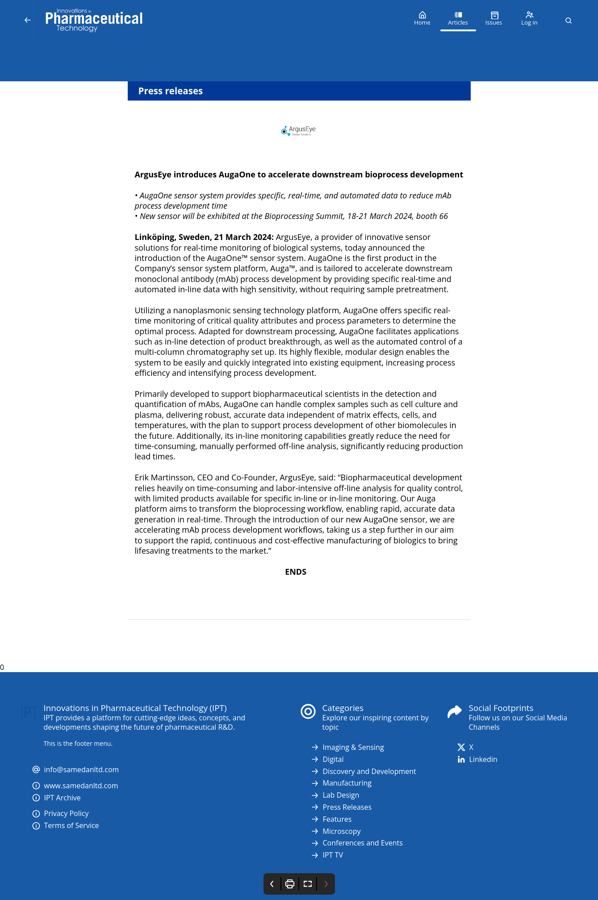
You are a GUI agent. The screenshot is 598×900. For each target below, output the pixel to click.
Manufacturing (341, 783)
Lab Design (335, 795)
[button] (568, 20)
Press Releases (341, 807)
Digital (327, 759)
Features (331, 819)
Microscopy (335, 831)
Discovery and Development (363, 771)
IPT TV (326, 855)
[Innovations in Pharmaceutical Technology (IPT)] (221, 20)
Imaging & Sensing (347, 747)
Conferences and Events (356, 843)
